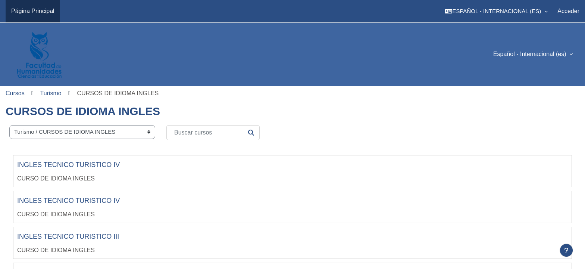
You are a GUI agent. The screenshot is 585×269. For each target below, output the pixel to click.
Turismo (51, 93)
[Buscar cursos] (213, 132)
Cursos (15, 93)
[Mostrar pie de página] (566, 250)
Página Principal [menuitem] (32, 11)
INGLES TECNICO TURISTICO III (68, 236)
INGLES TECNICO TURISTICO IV (68, 164)
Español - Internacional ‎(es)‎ (530, 54)
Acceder (568, 11)
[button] (496, 11)
